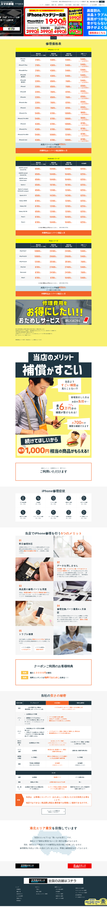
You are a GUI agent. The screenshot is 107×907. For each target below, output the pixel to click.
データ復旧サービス (80, 898)
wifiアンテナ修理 (59, 899)
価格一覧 (54, 4)
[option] (53, 21)
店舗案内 (47, 4)
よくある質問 (93, 4)
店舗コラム (102, 4)
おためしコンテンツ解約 (42, 894)
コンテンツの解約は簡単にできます (53, 812)
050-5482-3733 (64, 227)
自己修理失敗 (78, 895)
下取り (37, 890)
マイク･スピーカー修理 (80, 891)
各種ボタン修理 (59, 897)
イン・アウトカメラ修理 (81, 893)
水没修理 (58, 892)
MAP (102, 1)
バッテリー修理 (59, 894)
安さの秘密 (68, 4)
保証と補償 (76, 4)
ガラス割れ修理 (59, 890)
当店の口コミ (84, 4)
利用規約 (18, 901)
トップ (41, 4)
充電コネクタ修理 (79, 889)
